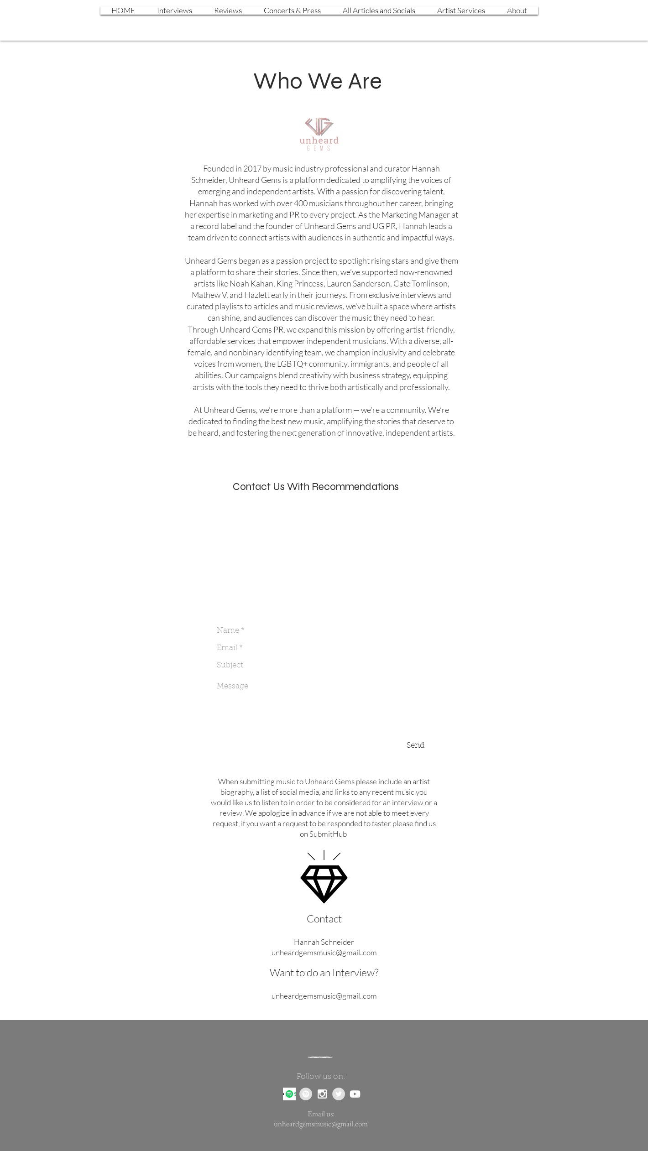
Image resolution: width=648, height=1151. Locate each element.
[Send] (415, 745)
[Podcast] (289, 1094)
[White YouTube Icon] (355, 1094)
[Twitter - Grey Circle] (338, 1094)
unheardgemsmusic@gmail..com (324, 952)
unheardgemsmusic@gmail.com (321, 1124)
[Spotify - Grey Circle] (305, 1094)
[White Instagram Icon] (322, 1094)
